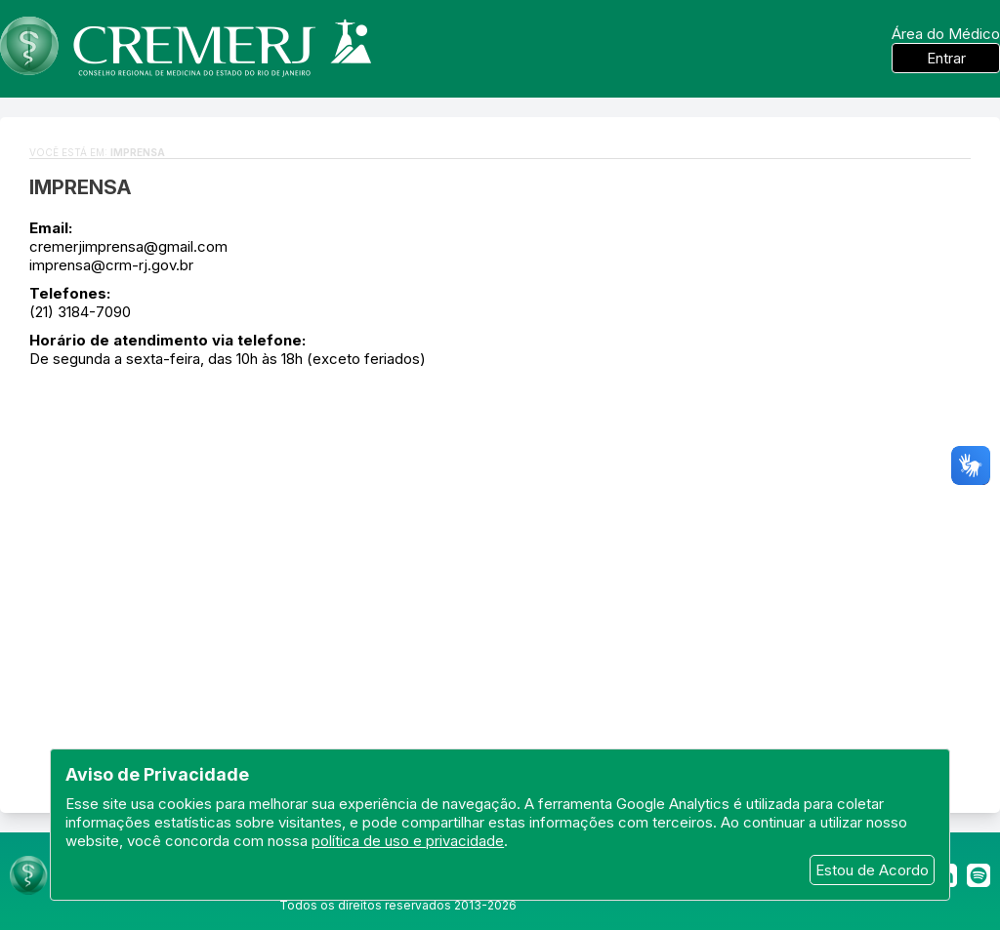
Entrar (946, 58)
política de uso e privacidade (408, 840)
